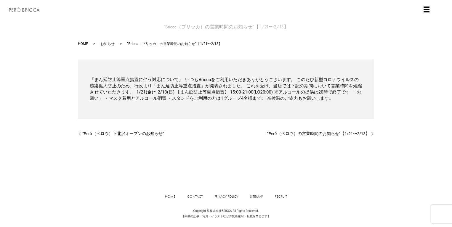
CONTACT (195, 196)
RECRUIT (281, 196)
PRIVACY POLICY (226, 196)
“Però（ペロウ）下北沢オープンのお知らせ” (123, 133)
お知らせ (107, 44)
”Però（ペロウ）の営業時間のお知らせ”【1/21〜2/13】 (318, 133)
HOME (83, 44)
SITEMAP (256, 196)
